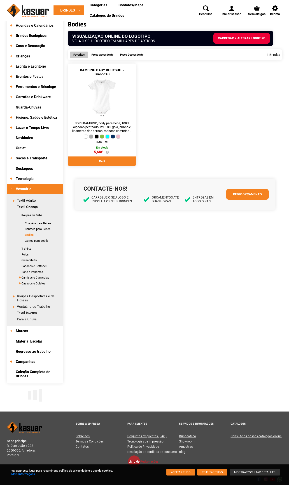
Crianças (23, 56)
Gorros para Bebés (37, 240)
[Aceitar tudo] (180, 472)
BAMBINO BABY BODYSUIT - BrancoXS (102, 72)
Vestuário (23, 189)
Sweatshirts (29, 260)
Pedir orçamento (247, 194)
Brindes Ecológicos (31, 35)
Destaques (24, 168)
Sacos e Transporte (31, 158)
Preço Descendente (131, 54)
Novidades (24, 138)
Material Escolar (29, 341)
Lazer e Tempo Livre (32, 127)
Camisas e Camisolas (35, 277)
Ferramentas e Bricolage (36, 87)
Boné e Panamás (32, 272)
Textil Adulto (26, 201)
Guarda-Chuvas (28, 107)
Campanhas (25, 362)
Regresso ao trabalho (33, 351)
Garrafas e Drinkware (33, 97)
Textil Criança (27, 207)
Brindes (67, 10)
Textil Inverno (27, 313)
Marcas (22, 331)
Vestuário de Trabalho (33, 307)
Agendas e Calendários (35, 25)
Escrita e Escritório (31, 66)
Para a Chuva (27, 319)
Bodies (29, 235)
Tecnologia (25, 179)
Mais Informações (23, 474)
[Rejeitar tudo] (212, 472)
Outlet (21, 148)
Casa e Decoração (30, 46)
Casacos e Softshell (34, 266)
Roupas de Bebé (31, 215)
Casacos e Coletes (33, 283)
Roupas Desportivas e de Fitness (35, 298)
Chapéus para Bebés (38, 223)
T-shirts (26, 248)
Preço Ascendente (102, 54)
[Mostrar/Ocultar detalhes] (255, 472)
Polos (25, 254)
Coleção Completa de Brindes (33, 374)
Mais (102, 161)
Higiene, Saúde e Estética (36, 117)
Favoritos (79, 54)
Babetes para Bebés (38, 229)
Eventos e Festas (29, 76)
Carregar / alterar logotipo (241, 38)
